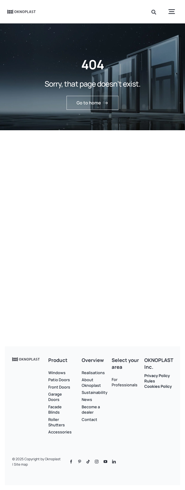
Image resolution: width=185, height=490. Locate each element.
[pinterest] (79, 461)
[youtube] (105, 461)
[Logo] (21, 11)
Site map (21, 464)
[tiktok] (88, 461)
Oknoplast (53, 459)
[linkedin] (114, 461)
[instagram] (96, 461)
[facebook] (71, 461)
